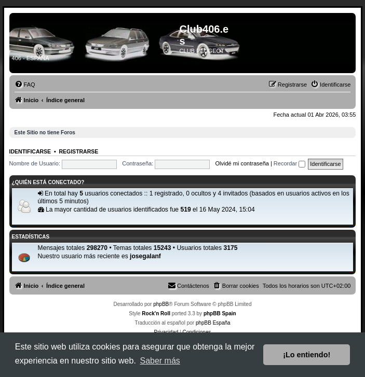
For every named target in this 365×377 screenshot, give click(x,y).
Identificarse (30, 151)
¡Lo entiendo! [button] (306, 355)
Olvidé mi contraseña (242, 163)
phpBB (161, 304)
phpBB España (213, 323)
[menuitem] (25, 84)
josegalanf (145, 256)
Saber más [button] (160, 360)
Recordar (289, 163)
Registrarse (78, 151)
